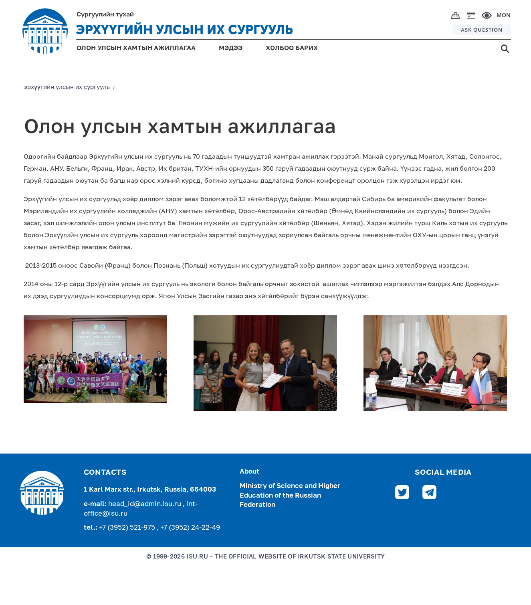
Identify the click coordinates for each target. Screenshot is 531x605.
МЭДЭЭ (230, 48)
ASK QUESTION (482, 29)
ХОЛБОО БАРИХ (292, 48)
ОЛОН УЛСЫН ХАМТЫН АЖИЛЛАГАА (136, 48)
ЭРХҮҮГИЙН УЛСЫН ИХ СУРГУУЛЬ (184, 29)
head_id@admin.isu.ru (145, 504)
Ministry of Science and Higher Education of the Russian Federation (290, 496)
